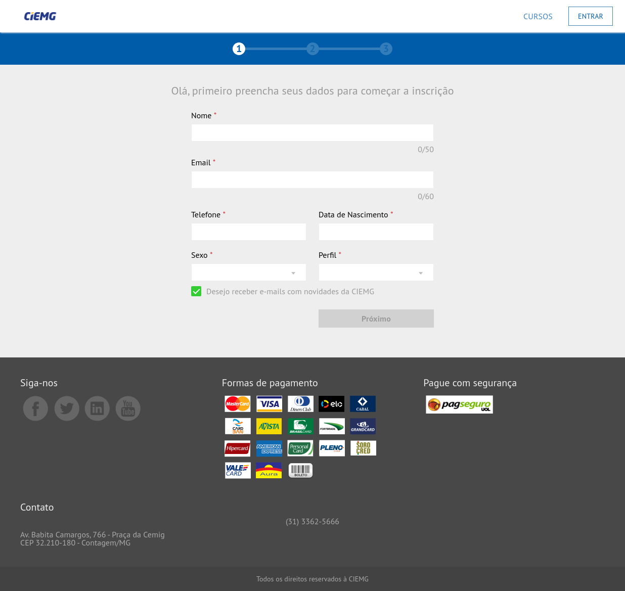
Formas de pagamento (270, 383)
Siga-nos (39, 383)
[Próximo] (376, 318)
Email (203, 162)
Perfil (330, 255)
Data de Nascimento (356, 214)
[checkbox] (282, 291)
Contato (37, 508)
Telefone (208, 214)
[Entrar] (590, 16)
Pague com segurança (470, 383)
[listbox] (248, 272)
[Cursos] (538, 16)
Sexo (202, 255)
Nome (203, 115)
